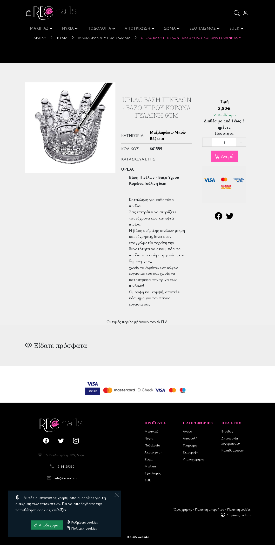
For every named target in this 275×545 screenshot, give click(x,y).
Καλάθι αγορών (232, 450)
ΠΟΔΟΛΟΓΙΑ (100, 29)
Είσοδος (227, 431)
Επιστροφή (191, 452)
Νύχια (62, 37)
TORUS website (137, 536)
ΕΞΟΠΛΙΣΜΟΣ (202, 29)
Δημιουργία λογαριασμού (230, 440)
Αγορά (227, 156)
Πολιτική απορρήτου (209, 509)
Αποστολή (190, 438)
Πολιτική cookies (238, 509)
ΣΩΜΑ (170, 29)
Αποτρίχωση (153, 452)
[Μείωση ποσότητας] (207, 142)
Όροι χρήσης (183, 509)
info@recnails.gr (66, 478)
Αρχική (40, 37)
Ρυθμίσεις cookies (235, 514)
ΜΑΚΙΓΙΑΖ (39, 29)
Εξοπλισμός (152, 473)
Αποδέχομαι (47, 525)
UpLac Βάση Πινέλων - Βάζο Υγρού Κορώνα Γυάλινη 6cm (191, 37)
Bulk (147, 480)
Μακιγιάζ (151, 431)
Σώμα (148, 459)
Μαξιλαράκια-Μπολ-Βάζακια (104, 37)
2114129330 (66, 466)
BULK (235, 29)
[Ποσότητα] (224, 142)
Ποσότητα (224, 133)
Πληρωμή (190, 445)
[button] (237, 13)
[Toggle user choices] (245, 13)
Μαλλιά (150, 466)
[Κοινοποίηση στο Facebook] (218, 217)
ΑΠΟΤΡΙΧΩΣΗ (138, 29)
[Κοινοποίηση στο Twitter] (230, 217)
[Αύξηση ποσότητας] (241, 142)
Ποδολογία (152, 445)
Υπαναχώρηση (193, 459)
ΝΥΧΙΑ (68, 29)
